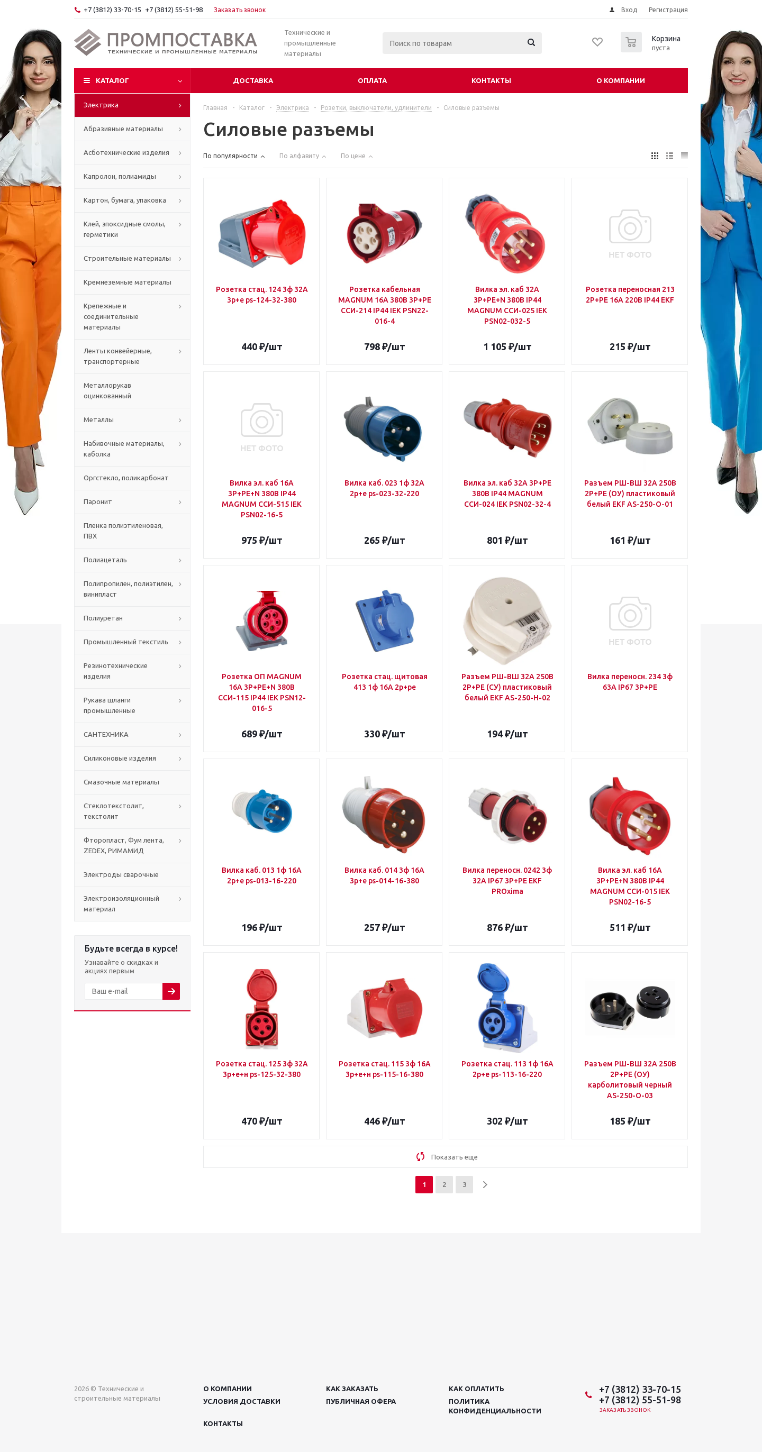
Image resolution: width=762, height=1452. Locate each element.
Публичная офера (361, 1401)
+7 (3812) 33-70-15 (112, 9)
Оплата (372, 80)
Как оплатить (476, 1388)
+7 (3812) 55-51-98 (174, 9)
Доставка (253, 80)
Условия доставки (241, 1401)
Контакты (491, 80)
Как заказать (352, 1388)
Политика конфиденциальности (495, 1406)
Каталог (112, 80)
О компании (620, 80)
